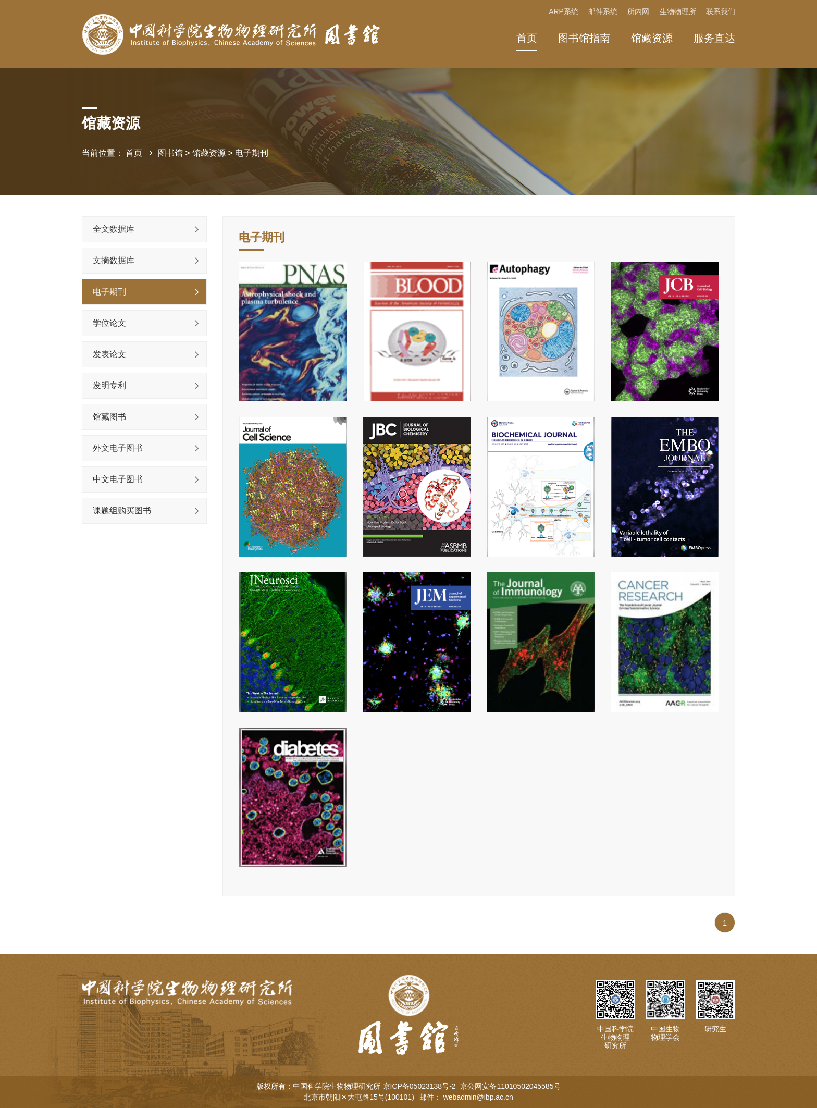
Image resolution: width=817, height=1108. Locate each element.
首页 (526, 38)
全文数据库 (113, 229)
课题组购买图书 (122, 510)
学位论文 (109, 322)
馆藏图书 (109, 416)
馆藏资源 (652, 38)
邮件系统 (601, 12)
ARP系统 (562, 12)
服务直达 (714, 38)
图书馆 (170, 153)
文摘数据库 (113, 260)
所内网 (638, 12)
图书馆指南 (584, 38)
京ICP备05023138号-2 (420, 1086)
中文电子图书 (118, 479)
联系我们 (720, 12)
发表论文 (109, 354)
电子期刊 (251, 153)
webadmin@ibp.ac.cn (478, 1097)
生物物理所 (677, 12)
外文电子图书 (118, 448)
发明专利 (109, 385)
